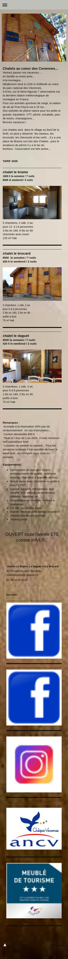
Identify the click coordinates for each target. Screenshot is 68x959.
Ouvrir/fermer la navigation (34, 5)
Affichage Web (57, 945)
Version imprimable (15, 945)
